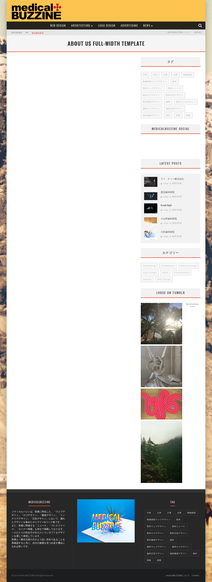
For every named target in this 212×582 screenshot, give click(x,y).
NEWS (146, 25)
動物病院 (187, 74)
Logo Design (106, 25)
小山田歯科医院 (169, 218)
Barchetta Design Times (192, 305)
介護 (165, 74)
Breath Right (166, 205)
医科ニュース (174, 88)
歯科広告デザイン (174, 108)
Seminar (147, 279)
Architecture (80, 25)
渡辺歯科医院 (38, 32)
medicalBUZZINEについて (179, 32)
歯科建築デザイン (151, 115)
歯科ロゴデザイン (151, 108)
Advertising (129, 25)
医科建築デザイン (151, 101)
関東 (178, 115)
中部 (145, 74)
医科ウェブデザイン (152, 88)
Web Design (58, 25)
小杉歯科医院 (168, 231)
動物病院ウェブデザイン (155, 81)
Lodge (165, 183)
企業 (175, 74)
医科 (174, 81)
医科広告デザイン (174, 95)
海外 (168, 115)
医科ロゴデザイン (151, 95)
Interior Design (188, 265)
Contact (198, 32)
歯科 (168, 101)
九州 (155, 74)
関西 (188, 115)
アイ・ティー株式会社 (172, 178)
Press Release (181, 272)
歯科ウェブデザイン (185, 101)
